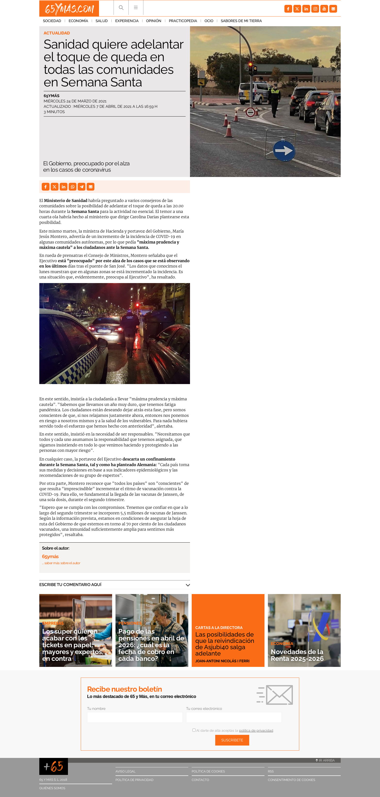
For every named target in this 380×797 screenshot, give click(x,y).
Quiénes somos (52, 788)
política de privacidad (256, 730)
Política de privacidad (134, 780)
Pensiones (129, 623)
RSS (271, 771)
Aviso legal (126, 771)
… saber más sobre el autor (61, 563)
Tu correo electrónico (204, 708)
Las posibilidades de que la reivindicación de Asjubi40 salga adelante (225, 644)
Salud (102, 21)
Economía (78, 21)
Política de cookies (208, 771)
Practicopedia (183, 21)
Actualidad (57, 33)
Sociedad (52, 21)
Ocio (209, 21)
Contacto (200, 780)
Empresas (53, 623)
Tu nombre (96, 708)
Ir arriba (325, 760)
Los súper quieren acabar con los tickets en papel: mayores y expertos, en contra (74, 645)
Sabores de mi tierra (241, 21)
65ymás (51, 95)
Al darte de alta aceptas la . (233, 730)
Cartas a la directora (219, 627)
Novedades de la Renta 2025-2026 (298, 655)
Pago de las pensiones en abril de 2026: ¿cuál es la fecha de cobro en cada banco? (150, 645)
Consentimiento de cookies (291, 780)
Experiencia (127, 21)
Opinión (153, 21)
